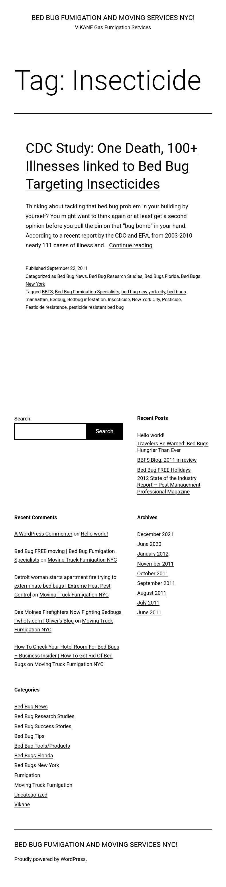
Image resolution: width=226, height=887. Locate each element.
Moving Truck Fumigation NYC (82, 560)
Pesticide (171, 299)
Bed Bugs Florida (161, 276)
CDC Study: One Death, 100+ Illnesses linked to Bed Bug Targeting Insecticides (112, 166)
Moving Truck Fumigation (43, 785)
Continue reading (130, 245)
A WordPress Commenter (43, 534)
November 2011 (155, 564)
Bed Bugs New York (36, 765)
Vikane (22, 804)
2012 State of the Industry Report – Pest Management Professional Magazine (169, 485)
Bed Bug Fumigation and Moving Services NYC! (113, 18)
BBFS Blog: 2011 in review (167, 460)
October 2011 (152, 573)
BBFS (47, 292)
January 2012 (152, 554)
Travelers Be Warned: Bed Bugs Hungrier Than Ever (173, 446)
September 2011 (156, 583)
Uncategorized (31, 795)
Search (22, 419)
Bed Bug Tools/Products (42, 746)
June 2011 (149, 612)
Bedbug (57, 299)
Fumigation (27, 775)
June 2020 (149, 544)
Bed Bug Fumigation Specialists (87, 292)
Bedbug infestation (86, 299)
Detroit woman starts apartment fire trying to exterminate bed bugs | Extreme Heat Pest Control (65, 586)
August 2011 (151, 593)
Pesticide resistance (46, 307)
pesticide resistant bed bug (96, 307)
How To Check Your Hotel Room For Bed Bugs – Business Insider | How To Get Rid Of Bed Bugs (66, 655)
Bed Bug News (72, 276)
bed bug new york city (143, 292)
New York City (146, 299)
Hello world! (150, 435)
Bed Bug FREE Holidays (164, 470)
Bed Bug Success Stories (42, 726)
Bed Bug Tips (29, 736)
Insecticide (119, 299)
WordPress (73, 859)
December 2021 (155, 534)
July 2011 (148, 603)
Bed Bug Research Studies (115, 276)
